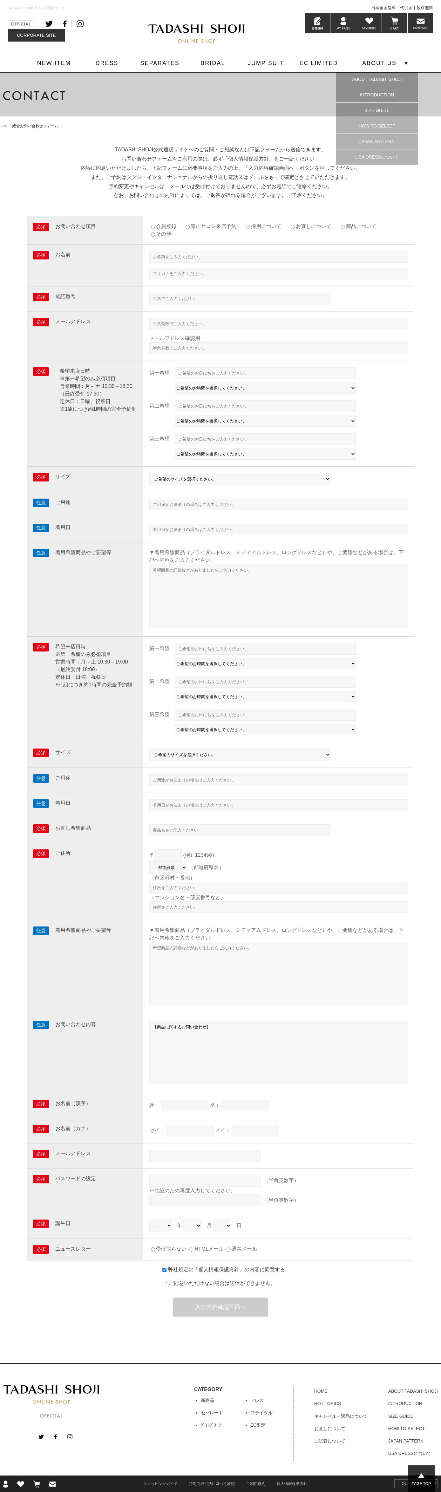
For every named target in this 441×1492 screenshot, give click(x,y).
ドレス (257, 1400)
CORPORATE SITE (36, 35)
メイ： (222, 1130)
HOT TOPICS (327, 1403)
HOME (321, 1391)
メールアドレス (73, 321)
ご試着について (329, 1440)
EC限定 (257, 1425)
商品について (361, 226)
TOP (3, 126)
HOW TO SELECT (377, 125)
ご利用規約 (255, 1484)
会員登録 (166, 226)
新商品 (207, 1400)
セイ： (157, 1130)
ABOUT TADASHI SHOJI (377, 79)
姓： (154, 1105)
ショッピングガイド (160, 1484)
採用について (266, 226)
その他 (163, 234)
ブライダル (261, 1412)
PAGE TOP (421, 1484)
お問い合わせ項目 (75, 226)
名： (215, 1105)
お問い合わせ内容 (75, 1024)
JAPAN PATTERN (377, 141)
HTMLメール (206, 1249)
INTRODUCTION (377, 94)
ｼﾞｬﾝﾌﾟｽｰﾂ (211, 1425)
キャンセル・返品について (341, 1416)
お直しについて (313, 226)
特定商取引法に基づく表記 (212, 1484)
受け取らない (169, 1249)
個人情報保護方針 (248, 158)
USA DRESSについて (376, 157)
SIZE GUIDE (377, 110)
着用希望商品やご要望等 (83, 552)
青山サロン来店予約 (213, 226)
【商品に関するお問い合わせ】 (278, 1052)
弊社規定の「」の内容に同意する (226, 1269)
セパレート (212, 1412)
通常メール (242, 1249)
